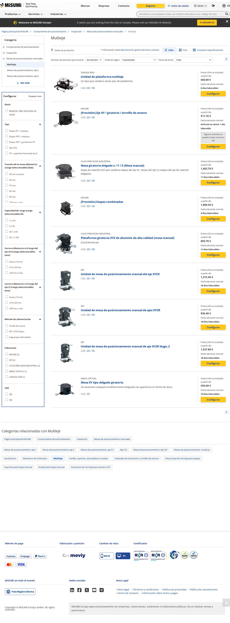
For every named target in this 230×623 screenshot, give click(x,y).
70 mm (12, 185)
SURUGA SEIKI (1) (17, 377)
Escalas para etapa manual (51, 467)
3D (93, 88)
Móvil (105, 556)
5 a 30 (12, 226)
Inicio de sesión (178, 5)
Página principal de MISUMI (15, 31)
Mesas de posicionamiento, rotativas (192, 449)
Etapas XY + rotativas (18, 131)
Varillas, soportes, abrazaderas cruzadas (88, 458)
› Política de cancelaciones (203, 589)
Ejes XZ (123, 449)
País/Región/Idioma (23, 591)
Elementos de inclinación (35, 458)
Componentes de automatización (50, 31)
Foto (185, 50)
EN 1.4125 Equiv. (16, 331)
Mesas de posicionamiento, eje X (23, 70)
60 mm (12, 180)
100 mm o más (16, 202)
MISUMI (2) (14, 354)
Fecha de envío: (166, 59)
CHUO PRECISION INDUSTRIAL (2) (24, 365)
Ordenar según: (112, 59)
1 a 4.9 (12, 220)
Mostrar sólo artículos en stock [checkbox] (23, 112)
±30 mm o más (16, 272)
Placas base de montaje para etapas (182, 458)
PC (121, 556)
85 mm (12, 191)
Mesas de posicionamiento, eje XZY (150, 449)
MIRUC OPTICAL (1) (18, 371)
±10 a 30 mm (15, 267)
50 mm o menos (16, 174)
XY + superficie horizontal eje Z (23, 153)
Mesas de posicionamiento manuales (105, 31)
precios (155, 49)
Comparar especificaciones (210, 50)
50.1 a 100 (14, 237)
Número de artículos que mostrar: (67, 59)
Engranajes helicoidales (20, 337)
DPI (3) (12, 360)
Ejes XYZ (13, 147)
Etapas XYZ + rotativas (19, 136)
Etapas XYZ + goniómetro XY (22, 142)
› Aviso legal (122, 589)
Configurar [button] (213, 93)
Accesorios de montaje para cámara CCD (90, 467)
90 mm (12, 196)
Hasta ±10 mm (16, 261)
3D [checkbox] (10, 400)
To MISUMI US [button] (207, 22)
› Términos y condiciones (145, 589)
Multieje (11, 64)
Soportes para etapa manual (18, 467)
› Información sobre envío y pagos (159, 593)
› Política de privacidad (173, 589)
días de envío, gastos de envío (135, 49)
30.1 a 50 (13, 231)
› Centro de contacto (127, 593)
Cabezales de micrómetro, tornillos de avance (137, 458)
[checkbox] (23, 130)
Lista (170, 50)
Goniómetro (10, 458)
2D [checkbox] (10, 394)
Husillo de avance (17, 325)
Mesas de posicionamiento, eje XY (97, 449)
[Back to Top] (226, 603)
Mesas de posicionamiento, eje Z (23, 76)
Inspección (76, 31)
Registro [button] (150, 5)
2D (88, 88)
